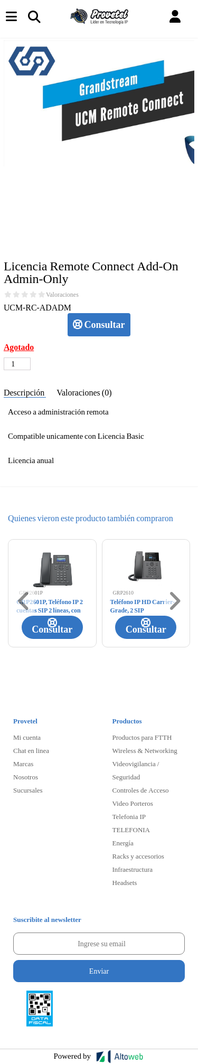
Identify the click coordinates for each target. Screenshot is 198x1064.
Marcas (23, 763)
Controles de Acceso (140, 790)
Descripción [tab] (25, 392)
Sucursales (28, 790)
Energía (123, 843)
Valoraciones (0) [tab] (83, 392)
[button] (175, 16)
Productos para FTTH (142, 737)
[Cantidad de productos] (17, 363)
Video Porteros (132, 803)
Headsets (124, 882)
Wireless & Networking (144, 750)
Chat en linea (31, 750)
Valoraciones (62, 294)
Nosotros (25, 777)
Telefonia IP (129, 816)
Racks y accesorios (138, 856)
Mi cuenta (27, 737)
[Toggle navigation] (33, 16)
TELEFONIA (131, 829)
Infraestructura (132, 869)
